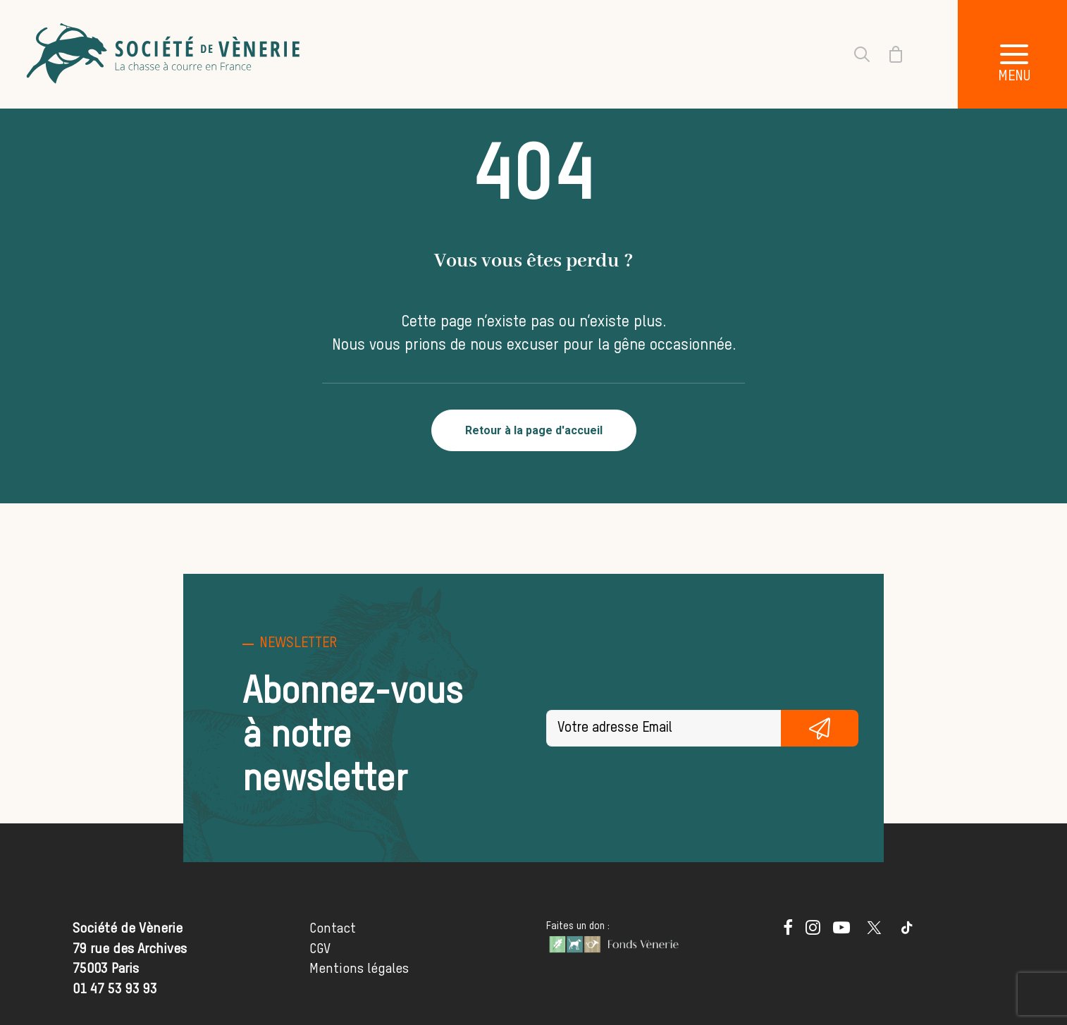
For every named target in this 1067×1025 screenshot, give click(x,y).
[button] (788, 931)
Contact (332, 928)
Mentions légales (359, 969)
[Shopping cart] (887, 54)
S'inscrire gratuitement (820, 728)
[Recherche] (853, 54)
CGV (320, 949)
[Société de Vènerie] (165, 54)
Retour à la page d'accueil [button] (534, 430)
